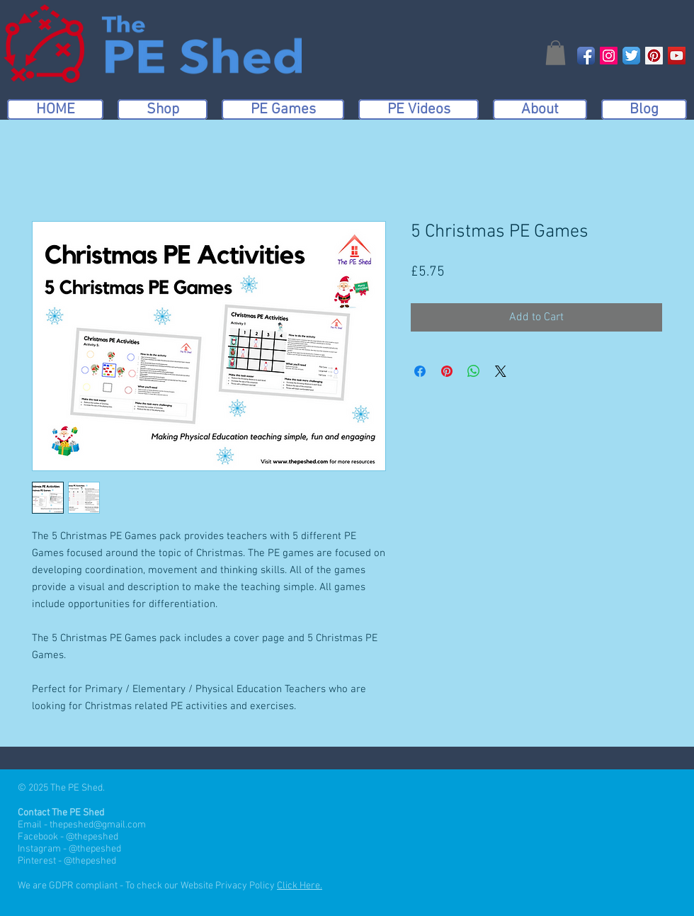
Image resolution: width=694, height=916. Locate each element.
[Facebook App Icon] (586, 55)
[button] (555, 52)
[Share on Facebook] (419, 371)
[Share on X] (500, 371)
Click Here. (299, 886)
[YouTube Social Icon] (677, 55)
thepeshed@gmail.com (98, 825)
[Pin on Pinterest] (446, 371)
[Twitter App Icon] (631, 55)
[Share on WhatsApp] (473, 371)
